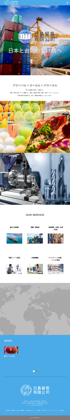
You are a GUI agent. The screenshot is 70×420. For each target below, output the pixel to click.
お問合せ (62, 410)
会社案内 (38, 410)
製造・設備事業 (20, 410)
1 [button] (34, 371)
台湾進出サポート (30, 410)
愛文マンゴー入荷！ (20, 356)
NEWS (44, 410)
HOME (7, 410)
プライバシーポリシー (52, 410)
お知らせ (8, 363)
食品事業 (13, 410)
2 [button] (36, 371)
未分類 (23, 359)
